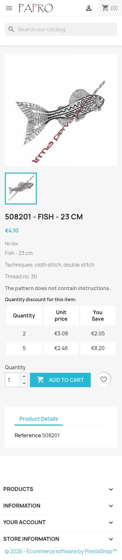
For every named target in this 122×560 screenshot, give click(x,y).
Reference (28, 435)
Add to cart (60, 380)
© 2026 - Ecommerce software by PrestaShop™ (61, 551)
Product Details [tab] (39, 418)
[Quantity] (12, 380)
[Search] (61, 29)
